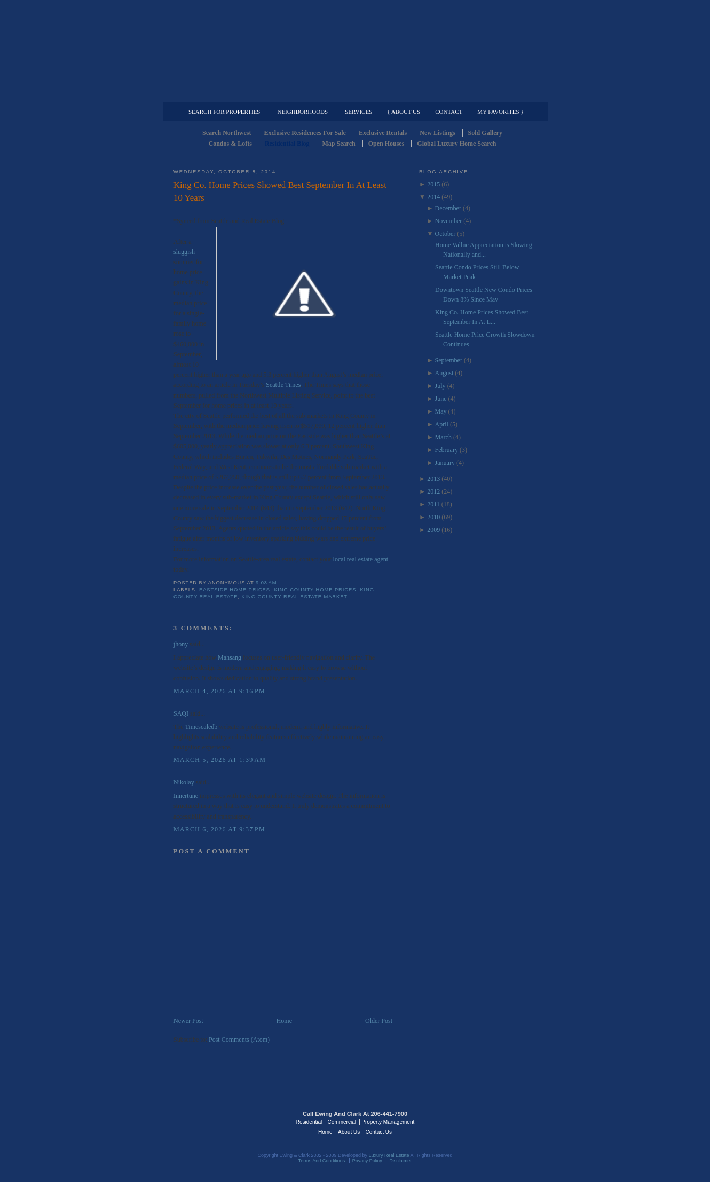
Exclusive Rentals (383, 133)
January (445, 462)
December (448, 208)
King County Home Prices (315, 589)
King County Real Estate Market (294, 596)
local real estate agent (361, 559)
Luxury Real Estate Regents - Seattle (220, 1121)
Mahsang (229, 657)
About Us (349, 1132)
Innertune (185, 795)
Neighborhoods (302, 111)
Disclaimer (400, 1160)
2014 (433, 197)
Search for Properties (224, 111)
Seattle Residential (355, 50)
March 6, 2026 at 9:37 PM (219, 829)
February (446, 450)
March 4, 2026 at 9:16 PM (219, 691)
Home (284, 1021)
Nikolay (183, 782)
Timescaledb (201, 727)
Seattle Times (283, 384)
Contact (448, 111)
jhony (180, 644)
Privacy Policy (367, 1160)
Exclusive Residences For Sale (304, 133)
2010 (433, 517)
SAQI (180, 713)
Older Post (378, 1021)
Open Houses (386, 143)
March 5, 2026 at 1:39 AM (219, 760)
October (445, 233)
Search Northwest (226, 133)
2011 (433, 504)
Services (358, 111)
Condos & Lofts (230, 143)
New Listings (437, 133)
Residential (309, 1122)
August (444, 373)
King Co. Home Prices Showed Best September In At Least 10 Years (279, 191)
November (448, 221)
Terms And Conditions (321, 1160)
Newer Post (188, 1021)
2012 (433, 491)
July (440, 386)
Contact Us (379, 1132)
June (441, 398)
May (441, 411)
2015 (433, 184)
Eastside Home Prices (234, 589)
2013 (433, 478)
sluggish (184, 252)
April (441, 424)
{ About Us (403, 111)
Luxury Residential (228, 93)
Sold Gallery (485, 133)
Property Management (480, 93)
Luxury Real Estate (490, 1121)
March (443, 437)
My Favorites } (500, 111)
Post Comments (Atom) (239, 1039)
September (448, 360)
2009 (433, 530)
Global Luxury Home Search (456, 143)
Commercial (353, 93)
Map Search (339, 143)
